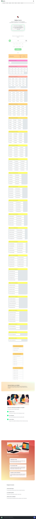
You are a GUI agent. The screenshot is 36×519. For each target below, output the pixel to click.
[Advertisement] (18, 9)
